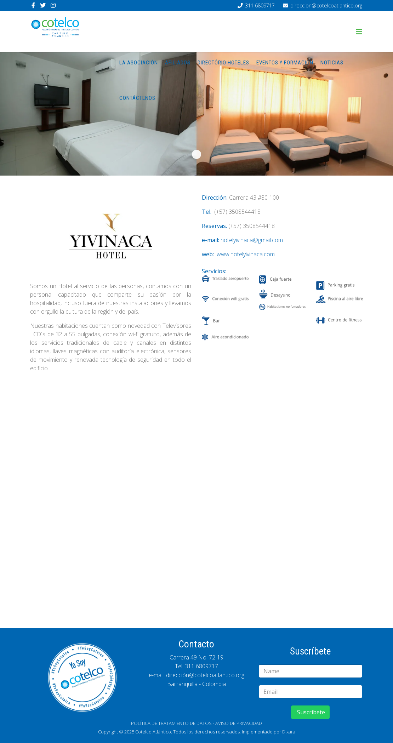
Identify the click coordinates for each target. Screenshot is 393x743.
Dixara (288, 731)
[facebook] (33, 5)
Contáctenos (137, 98)
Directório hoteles (223, 62)
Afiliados (177, 62)
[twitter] (43, 5)
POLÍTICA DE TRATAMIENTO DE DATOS (171, 723)
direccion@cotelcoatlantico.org (326, 5)
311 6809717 (260, 5)
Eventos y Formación (284, 62)
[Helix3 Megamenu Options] (359, 31)
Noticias (331, 62)
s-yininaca (196, 154)
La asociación (138, 62)
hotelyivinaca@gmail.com (252, 240)
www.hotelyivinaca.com (246, 254)
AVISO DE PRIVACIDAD (238, 723)
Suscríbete (310, 712)
